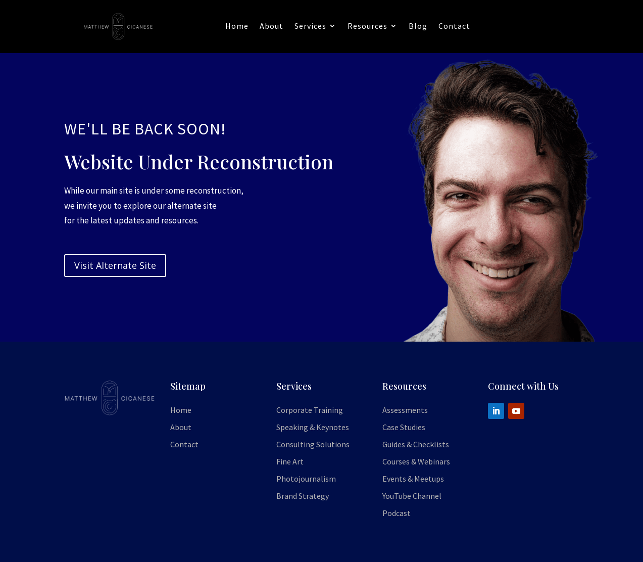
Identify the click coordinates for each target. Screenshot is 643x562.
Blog (418, 26)
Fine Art (290, 461)
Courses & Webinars (416, 461)
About (271, 26)
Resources (367, 26)
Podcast (396, 513)
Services (310, 26)
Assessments (405, 410)
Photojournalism (306, 479)
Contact (454, 26)
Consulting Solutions (313, 444)
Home (237, 26)
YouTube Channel (411, 496)
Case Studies (403, 427)
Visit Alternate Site (115, 265)
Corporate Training (309, 410)
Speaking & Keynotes (312, 427)
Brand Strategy (302, 496)
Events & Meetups (413, 479)
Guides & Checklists (415, 444)
